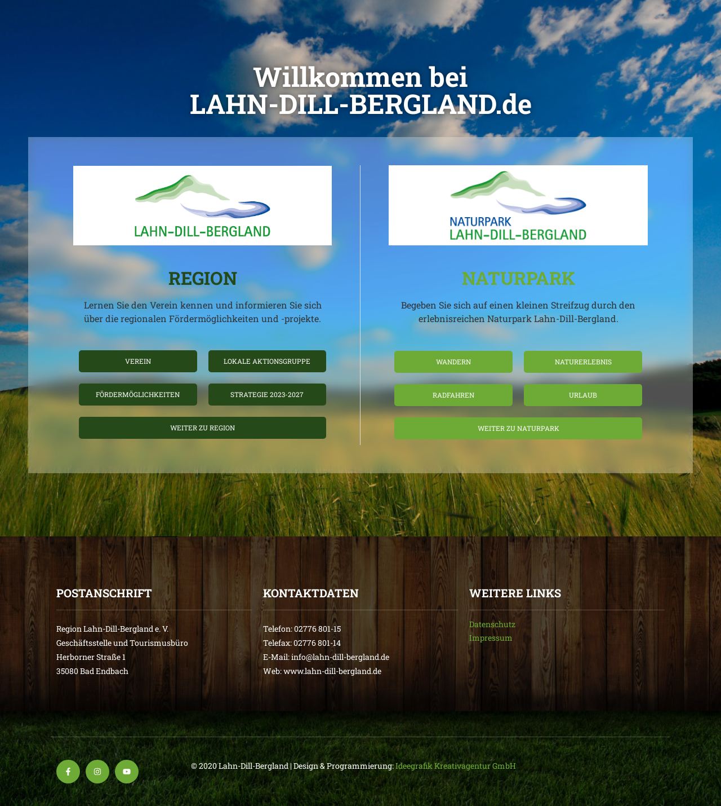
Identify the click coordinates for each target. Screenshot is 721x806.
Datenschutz (492, 624)
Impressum (491, 637)
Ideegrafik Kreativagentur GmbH (455, 765)
